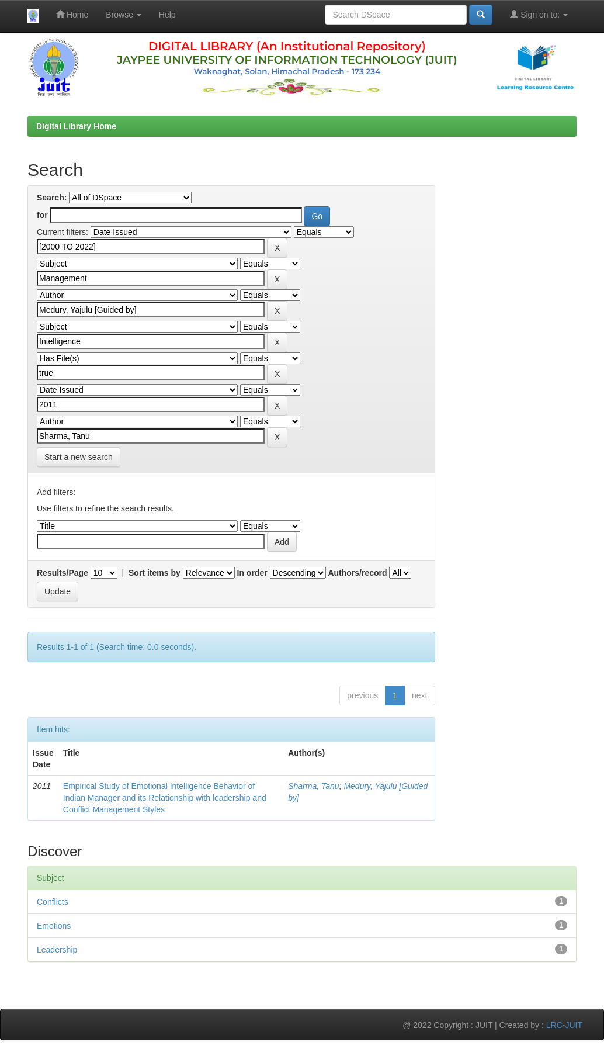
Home (72, 14)
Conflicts (52, 901)
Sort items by (154, 572)
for (42, 215)
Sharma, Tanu (313, 786)
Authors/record (357, 572)
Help (167, 14)
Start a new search (78, 457)
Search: (52, 197)
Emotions (54, 925)
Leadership (57, 949)
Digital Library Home (76, 126)
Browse (123, 14)
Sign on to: (539, 14)
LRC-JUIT (564, 1025)
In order (252, 572)
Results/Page (62, 572)
